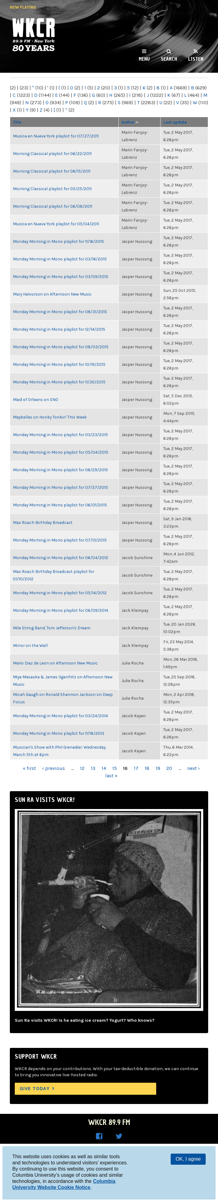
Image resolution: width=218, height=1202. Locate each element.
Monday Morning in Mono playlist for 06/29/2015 (60, 469)
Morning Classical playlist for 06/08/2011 (52, 206)
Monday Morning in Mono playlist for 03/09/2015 (60, 276)
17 (136, 768)
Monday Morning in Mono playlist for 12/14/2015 (59, 329)
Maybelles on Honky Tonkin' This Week (50, 417)
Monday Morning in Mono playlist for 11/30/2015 (59, 381)
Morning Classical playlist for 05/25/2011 (52, 188)
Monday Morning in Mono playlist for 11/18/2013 (58, 733)
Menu (144, 58)
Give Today (35, 1088)
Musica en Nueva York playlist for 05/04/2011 (56, 223)
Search (169, 58)
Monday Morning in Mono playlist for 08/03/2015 (61, 346)
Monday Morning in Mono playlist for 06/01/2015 (60, 504)
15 (114, 768)
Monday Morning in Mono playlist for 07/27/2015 (60, 487)
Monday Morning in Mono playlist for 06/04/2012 (60, 557)
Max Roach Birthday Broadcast (43, 522)
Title (17, 122)
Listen (195, 58)
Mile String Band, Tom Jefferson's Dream (51, 627)
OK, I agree (188, 1159)
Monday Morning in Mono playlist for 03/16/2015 (60, 258)
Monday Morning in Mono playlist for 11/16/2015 (58, 241)
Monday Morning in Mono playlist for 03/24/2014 (60, 715)
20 (169, 768)
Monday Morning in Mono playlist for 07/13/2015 (60, 540)
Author (130, 122)
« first (29, 768)
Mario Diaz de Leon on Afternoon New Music (55, 662)
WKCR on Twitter (119, 1136)
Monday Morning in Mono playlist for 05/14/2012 (60, 592)
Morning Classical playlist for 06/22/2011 (52, 153)
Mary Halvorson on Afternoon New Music (52, 294)
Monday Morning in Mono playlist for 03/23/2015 (60, 434)
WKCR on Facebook (99, 1136)
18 (147, 768)
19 (158, 768)
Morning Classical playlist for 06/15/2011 (51, 171)
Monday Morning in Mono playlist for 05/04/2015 (60, 452)
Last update (175, 122)
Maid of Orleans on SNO (35, 399)
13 (93, 768)
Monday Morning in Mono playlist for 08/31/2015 (60, 311)
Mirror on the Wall (30, 645)
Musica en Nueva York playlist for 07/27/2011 (56, 135)
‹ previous (53, 768)
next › (193, 768)
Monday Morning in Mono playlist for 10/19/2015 (59, 364)
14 (103, 768)
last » (111, 776)
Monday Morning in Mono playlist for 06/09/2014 (60, 610)
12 (82, 768)
